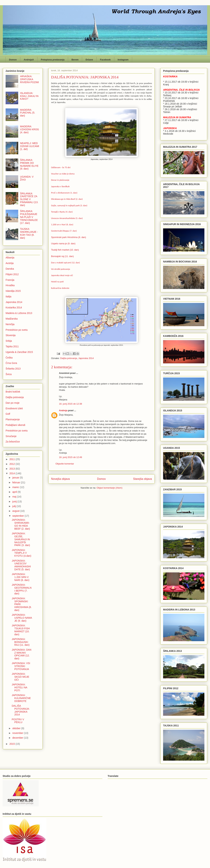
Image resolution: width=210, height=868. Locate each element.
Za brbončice (13, 441)
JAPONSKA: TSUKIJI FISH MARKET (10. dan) (21, 630)
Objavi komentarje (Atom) (109, 487)
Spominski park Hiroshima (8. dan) (68, 237)
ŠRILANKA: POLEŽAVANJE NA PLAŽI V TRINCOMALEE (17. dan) (29, 217)
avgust (16, 511)
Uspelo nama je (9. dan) (63, 243)
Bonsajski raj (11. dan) (62, 256)
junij (14, 501)
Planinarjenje (13, 419)
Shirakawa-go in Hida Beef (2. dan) (67, 199)
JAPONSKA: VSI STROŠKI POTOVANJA (21, 666)
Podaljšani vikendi (15, 425)
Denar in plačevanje (60, 180)
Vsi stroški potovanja (60, 269)
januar (16, 477)
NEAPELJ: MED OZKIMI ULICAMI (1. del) (29, 146)
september (18, 515)
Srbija (9, 340)
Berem (74, 59)
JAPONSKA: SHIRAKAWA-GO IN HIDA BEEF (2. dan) (21, 524)
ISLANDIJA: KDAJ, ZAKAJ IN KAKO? (29, 96)
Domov (13, 59)
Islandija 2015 (13, 291)
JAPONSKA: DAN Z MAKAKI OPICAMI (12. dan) (21, 654)
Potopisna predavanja (52, 59)
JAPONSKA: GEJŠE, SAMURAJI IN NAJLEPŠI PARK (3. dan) (21, 539)
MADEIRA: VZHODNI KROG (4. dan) (29, 129)
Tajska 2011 (12, 346)
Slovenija (11, 335)
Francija (10, 280)
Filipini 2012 (12, 274)
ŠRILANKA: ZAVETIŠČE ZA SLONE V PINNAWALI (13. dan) (29, 199)
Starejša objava (142, 478)
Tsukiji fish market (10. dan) (65, 249)
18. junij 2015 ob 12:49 (70, 457)
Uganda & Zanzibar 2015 (19, 352)
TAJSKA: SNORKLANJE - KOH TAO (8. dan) (29, 233)
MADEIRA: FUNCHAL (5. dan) (27, 112)
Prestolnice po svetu (17, 329)
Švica (9, 374)
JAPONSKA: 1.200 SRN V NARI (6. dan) (20, 577)
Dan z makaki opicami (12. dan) (65, 262)
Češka (9, 357)
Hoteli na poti (57, 281)
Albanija (10, 257)
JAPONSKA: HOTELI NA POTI (19, 687)
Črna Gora (11, 363)
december (18, 737)
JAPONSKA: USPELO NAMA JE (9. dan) (22, 617)
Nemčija (10, 324)
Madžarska (12, 318)
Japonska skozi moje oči (62, 275)
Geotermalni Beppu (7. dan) (64, 230)
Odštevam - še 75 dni (60, 167)
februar (16, 482)
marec (16, 487)
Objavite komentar (64, 463)
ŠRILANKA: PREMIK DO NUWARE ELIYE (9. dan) (29, 164)
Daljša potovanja (68, 358)
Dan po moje (12, 402)
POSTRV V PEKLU (18, 721)
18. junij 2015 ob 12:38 (70, 403)
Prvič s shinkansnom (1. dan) (64, 192)
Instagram (123, 59)
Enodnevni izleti (14, 408)
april (15, 491)
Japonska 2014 (86, 358)
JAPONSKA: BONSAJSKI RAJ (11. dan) (20, 642)
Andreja (63, 410)
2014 (12, 473)
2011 (12, 459)
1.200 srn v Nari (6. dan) (62, 224)
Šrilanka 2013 (13, 368)
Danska (10, 268)
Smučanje (11, 436)
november (18, 733)
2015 (12, 743)
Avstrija (10, 263)
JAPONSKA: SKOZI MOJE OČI (20, 676)
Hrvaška (10, 285)
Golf (8, 413)
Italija (8, 296)
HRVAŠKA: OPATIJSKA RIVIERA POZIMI (29, 79)
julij (14, 506)
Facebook (105, 59)
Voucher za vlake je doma (63, 173)
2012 (12, 464)
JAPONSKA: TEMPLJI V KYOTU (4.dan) (21, 553)
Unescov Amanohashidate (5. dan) (67, 218)
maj (14, 496)
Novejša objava (60, 478)
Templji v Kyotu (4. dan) (62, 211)
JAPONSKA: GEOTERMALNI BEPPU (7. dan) (21, 589)
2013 (12, 468)
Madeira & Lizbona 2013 (19, 313)
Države (89, 59)
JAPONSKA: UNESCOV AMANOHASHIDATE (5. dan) (21, 565)
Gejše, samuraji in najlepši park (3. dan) (69, 205)
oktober (16, 728)
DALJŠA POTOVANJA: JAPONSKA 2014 (21, 710)
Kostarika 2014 (14, 307)
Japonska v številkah (60, 186)
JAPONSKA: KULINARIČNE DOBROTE (21, 698)
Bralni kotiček (13, 391)
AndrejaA (29, 59)
